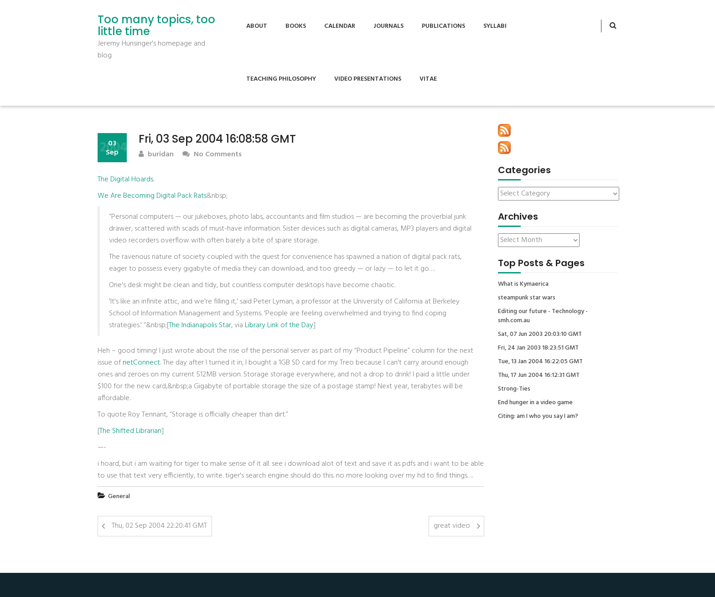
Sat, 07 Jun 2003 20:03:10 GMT (540, 334)
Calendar (339, 26)
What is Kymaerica (523, 284)
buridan (156, 154)
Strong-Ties (514, 389)
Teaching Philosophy (281, 79)
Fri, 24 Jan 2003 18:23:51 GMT (538, 348)
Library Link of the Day (279, 325)
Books (295, 26)
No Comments (212, 154)
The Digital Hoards (125, 179)
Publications (443, 26)
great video (452, 526)
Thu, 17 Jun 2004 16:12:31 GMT (539, 375)
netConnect (141, 363)
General (119, 496)
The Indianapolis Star (200, 325)
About (256, 26)
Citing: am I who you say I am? (538, 416)
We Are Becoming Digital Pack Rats (152, 196)
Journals (388, 26)
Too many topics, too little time (156, 26)
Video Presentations (367, 79)
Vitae (428, 79)
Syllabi (495, 26)
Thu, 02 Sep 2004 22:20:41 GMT (159, 526)
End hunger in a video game (535, 402)
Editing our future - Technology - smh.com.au (543, 316)
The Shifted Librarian (130, 431)
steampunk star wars (526, 298)
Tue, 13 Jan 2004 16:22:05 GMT (540, 361)
